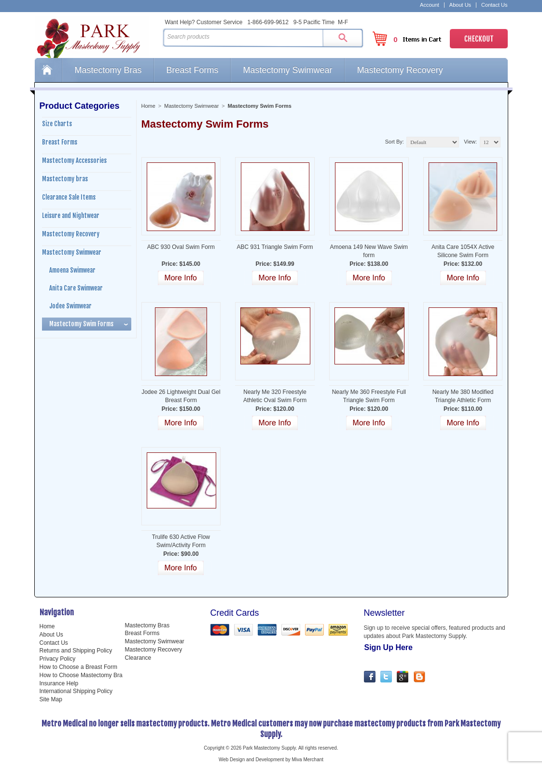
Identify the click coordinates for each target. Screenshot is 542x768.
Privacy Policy (58, 658)
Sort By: (394, 142)
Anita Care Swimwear (76, 288)
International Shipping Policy (76, 691)
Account (429, 5)
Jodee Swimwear (70, 306)
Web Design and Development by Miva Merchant (271, 759)
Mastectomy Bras (108, 70)
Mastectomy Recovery (400, 70)
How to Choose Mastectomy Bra (81, 675)
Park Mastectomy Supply (96, 36)
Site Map (51, 699)
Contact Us (494, 5)
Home (48, 70)
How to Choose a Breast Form (78, 667)
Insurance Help (59, 683)
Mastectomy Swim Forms (81, 324)
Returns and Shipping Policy (76, 650)
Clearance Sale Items (69, 197)
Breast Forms (193, 70)
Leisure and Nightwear (70, 215)
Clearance (138, 657)
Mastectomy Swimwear (288, 70)
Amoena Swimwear (72, 270)
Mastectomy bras (65, 179)
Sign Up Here (388, 647)
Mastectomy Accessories (74, 160)
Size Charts (57, 124)
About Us (460, 5)
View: (470, 142)
